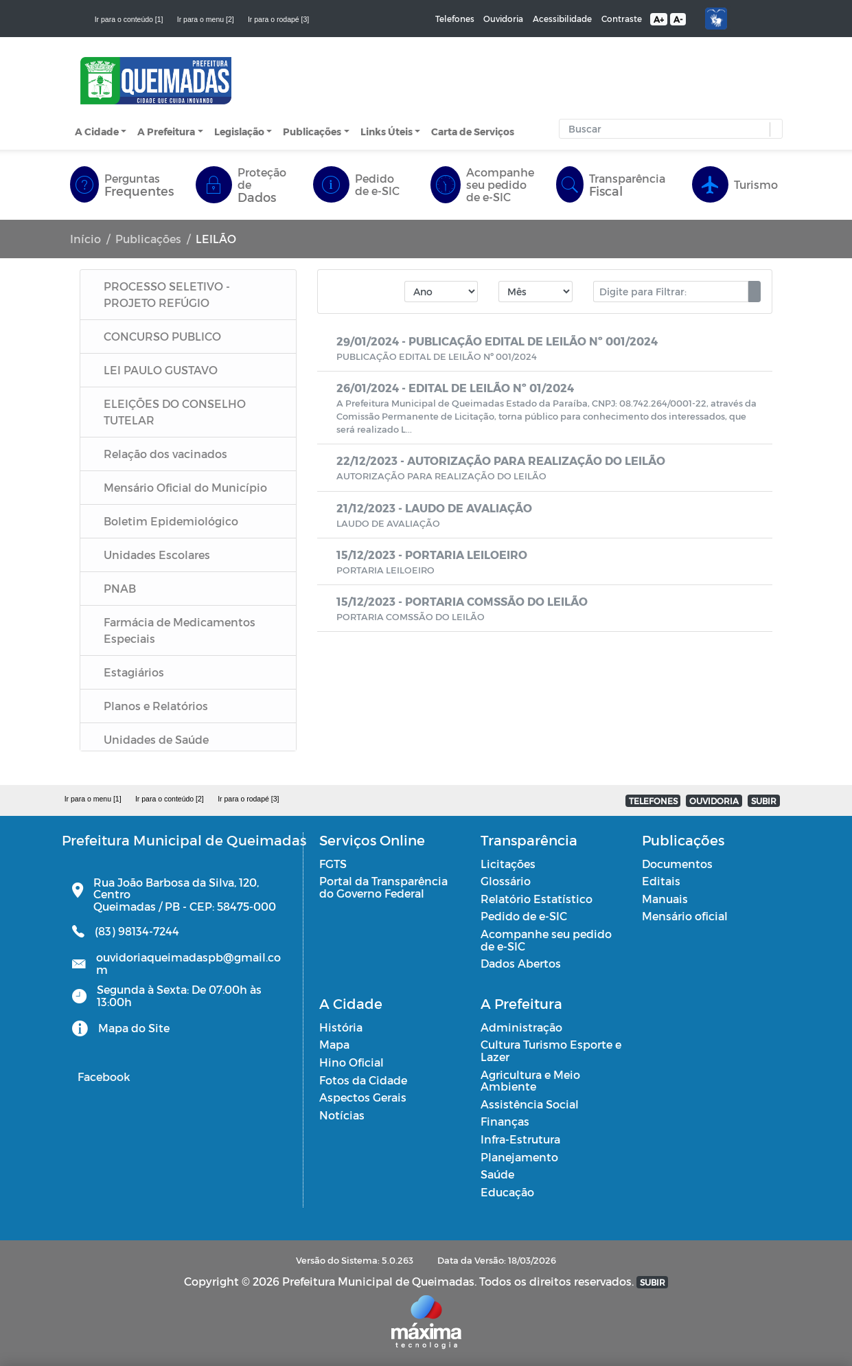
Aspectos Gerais (362, 1097)
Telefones (454, 18)
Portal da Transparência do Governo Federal (383, 887)
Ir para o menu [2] (205, 19)
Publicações (312, 131)
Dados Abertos (521, 963)
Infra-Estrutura (520, 1139)
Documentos (677, 863)
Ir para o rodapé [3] (278, 19)
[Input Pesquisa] (668, 129)
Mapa (334, 1044)
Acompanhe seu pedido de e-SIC (546, 940)
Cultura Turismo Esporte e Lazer (551, 1050)
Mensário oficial (685, 915)
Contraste (621, 18)
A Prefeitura (166, 131)
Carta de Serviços (472, 131)
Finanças (505, 1121)
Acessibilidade (562, 18)
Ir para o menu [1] (93, 799)
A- (677, 19)
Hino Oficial (351, 1062)
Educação (507, 1191)
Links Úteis (386, 131)
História (340, 1027)
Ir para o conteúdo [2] (169, 799)
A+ (659, 19)
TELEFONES (653, 801)
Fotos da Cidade (363, 1079)
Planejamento (519, 1156)
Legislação (239, 131)
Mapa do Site (134, 1027)
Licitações (508, 863)
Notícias (342, 1115)
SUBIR (763, 801)
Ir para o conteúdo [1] (129, 19)
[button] (773, 129)
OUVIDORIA (714, 801)
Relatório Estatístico (536, 898)
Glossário (506, 880)
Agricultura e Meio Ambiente (530, 1080)
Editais (661, 880)
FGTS (333, 863)
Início (85, 238)
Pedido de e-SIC (524, 915)
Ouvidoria (503, 18)
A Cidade (97, 131)
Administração (521, 1027)
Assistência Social (530, 1104)
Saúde (497, 1174)
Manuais (665, 898)
